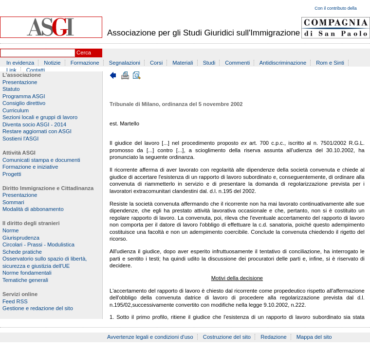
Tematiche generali (25, 280)
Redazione (273, 337)
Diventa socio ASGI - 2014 (34, 124)
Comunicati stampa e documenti (41, 160)
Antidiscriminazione (282, 63)
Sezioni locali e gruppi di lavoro (39, 117)
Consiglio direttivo (23, 103)
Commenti (237, 63)
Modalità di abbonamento (33, 209)
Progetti (11, 174)
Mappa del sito (314, 337)
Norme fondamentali (27, 273)
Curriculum (15, 110)
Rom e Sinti (330, 63)
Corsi (156, 63)
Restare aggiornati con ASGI (37, 131)
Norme (10, 230)
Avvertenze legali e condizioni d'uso (150, 337)
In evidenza (20, 63)
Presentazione (19, 82)
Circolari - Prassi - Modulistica (38, 244)
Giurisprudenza (20, 238)
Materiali (182, 63)
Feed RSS (15, 301)
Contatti (35, 70)
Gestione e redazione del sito (37, 308)
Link (11, 70)
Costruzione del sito (227, 337)
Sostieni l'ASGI (20, 138)
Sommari (13, 202)
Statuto (10, 89)
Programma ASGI (23, 96)
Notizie (52, 63)
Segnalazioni (124, 63)
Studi (209, 63)
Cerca (83, 52)
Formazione (85, 63)
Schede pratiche (22, 252)
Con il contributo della (335, 8)
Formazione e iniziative (30, 167)
